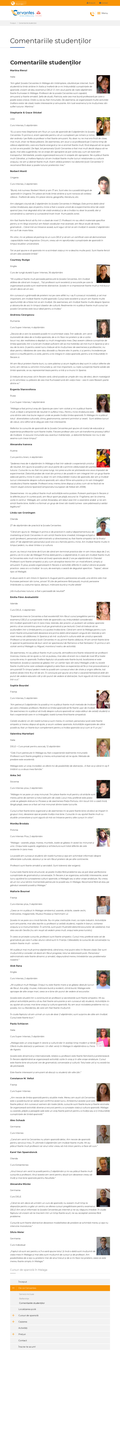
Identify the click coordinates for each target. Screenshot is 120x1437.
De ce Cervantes (23, 1288)
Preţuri (18, 1334)
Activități (22, 1328)
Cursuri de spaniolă (24, 1315)
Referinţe (24, 1298)
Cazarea (18, 1322)
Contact (103, 3)
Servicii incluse (26, 1294)
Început (13, 23)
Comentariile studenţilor (32, 1303)
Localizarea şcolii (27, 1309)
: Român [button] (18, 2)
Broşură (91, 3)
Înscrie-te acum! (27, 1346)
